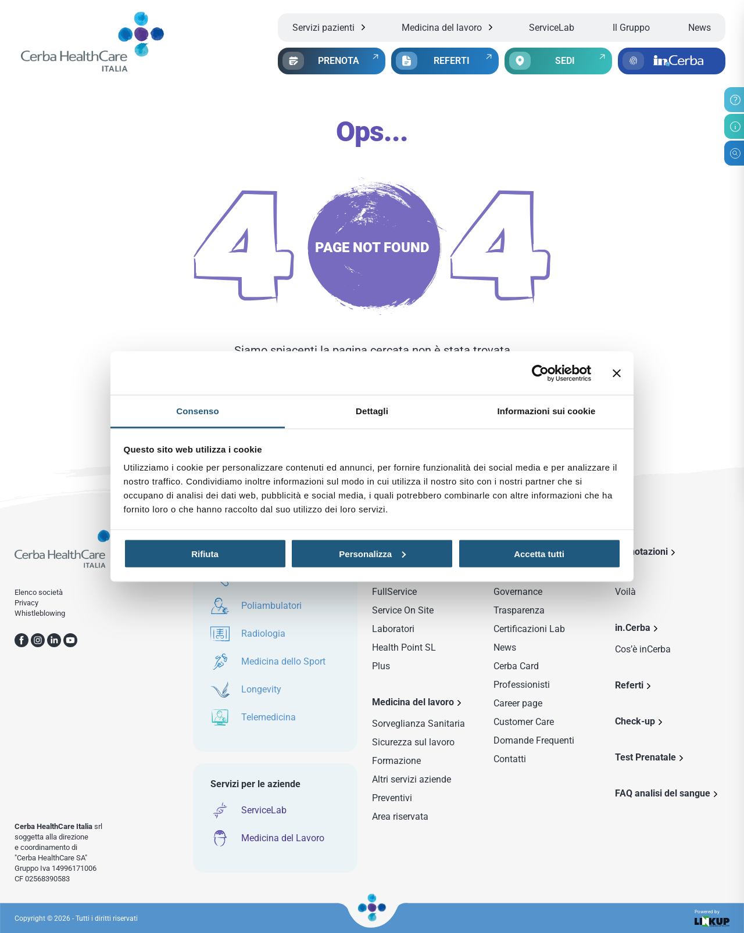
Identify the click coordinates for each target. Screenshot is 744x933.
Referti (629, 685)
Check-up (635, 721)
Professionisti (521, 684)
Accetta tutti (539, 553)
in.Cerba (632, 627)
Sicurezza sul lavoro (413, 742)
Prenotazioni (641, 551)
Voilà (625, 591)
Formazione (396, 760)
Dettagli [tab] (372, 411)
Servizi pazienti (323, 27)
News (699, 27)
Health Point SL (404, 647)
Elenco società (39, 592)
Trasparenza (519, 610)
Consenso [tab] (197, 411)
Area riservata (400, 816)
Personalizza (372, 553)
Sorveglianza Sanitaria (418, 723)
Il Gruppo (631, 27)
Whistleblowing (40, 613)
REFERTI (452, 60)
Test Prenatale (645, 757)
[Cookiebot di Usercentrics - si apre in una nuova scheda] (540, 373)
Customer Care (523, 721)
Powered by (712, 918)
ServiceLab (551, 27)
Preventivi (392, 797)
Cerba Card (516, 666)
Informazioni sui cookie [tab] (547, 411)
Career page (517, 703)
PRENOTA (338, 60)
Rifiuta (205, 553)
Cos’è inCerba (643, 649)
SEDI (565, 60)
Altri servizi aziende (411, 779)
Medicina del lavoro (442, 27)
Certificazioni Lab (529, 628)
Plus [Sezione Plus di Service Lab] (381, 666)
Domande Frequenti (533, 740)
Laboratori (393, 628)
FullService (394, 591)
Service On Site (403, 610)
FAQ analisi (662, 793)
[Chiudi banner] (617, 373)
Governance (517, 591)
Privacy (26, 602)
